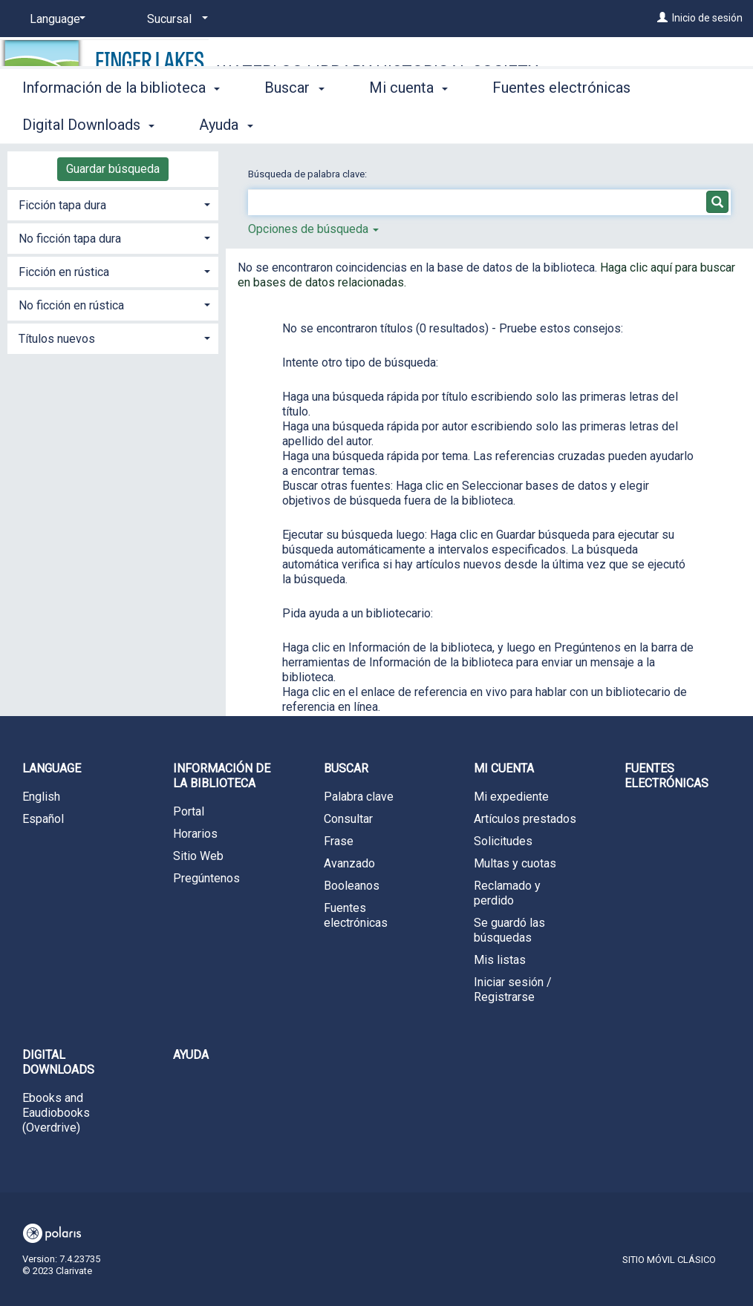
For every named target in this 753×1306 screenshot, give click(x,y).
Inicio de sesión (707, 18)
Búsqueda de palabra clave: (308, 174)
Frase (338, 841)
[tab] (112, 203)
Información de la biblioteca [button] (121, 122)
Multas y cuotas (515, 863)
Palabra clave (359, 797)
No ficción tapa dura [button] (70, 239)
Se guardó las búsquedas (509, 930)
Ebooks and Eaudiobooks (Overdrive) (56, 1113)
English (41, 797)
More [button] (521, 125)
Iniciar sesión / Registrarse (513, 989)
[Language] (55, 19)
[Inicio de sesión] (662, 18)
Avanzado (349, 863)
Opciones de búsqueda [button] (313, 229)
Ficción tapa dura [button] (62, 205)
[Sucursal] (175, 19)
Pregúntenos (206, 878)
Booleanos (351, 886)
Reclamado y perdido (507, 893)
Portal (188, 811)
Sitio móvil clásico (669, 1259)
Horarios (195, 834)
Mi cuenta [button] (408, 122)
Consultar (348, 819)
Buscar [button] (294, 122)
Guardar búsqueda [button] (113, 169)
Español (43, 819)
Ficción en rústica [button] (64, 272)
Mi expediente (511, 797)
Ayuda (191, 1055)
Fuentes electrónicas (356, 915)
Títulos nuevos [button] (57, 339)
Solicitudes (503, 841)
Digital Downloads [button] (58, 1062)
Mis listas (500, 960)
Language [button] (51, 768)
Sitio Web (198, 856)
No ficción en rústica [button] (71, 305)
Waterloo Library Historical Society (377, 71)
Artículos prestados (525, 819)
